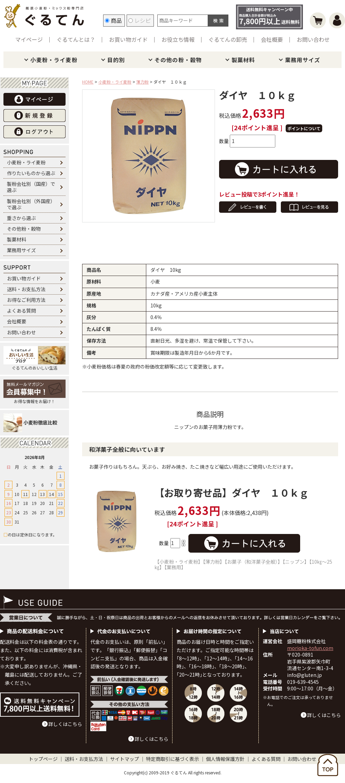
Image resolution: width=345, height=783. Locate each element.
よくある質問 (21, 310)
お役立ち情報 (178, 39)
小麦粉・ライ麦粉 (54, 60)
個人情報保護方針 (225, 758)
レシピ (139, 20)
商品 (113, 20)
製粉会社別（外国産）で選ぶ (31, 204)
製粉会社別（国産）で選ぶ (31, 186)
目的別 (116, 60)
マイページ (29, 39)
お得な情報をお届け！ (34, 392)
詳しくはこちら (65, 723)
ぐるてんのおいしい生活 (34, 358)
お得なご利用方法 (26, 299)
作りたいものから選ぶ (31, 173)
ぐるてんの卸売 (227, 39)
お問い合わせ (313, 39)
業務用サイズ (303, 60)
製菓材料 (243, 60)
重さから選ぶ (21, 217)
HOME (87, 82)
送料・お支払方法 (26, 289)
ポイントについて (304, 128)
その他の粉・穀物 (178, 60)
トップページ (43, 758)
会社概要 (272, 39)
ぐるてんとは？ (76, 39)
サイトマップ (124, 758)
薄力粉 (142, 82)
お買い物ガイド (128, 39)
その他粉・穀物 (24, 228)
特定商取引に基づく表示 (172, 758)
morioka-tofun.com (310, 647)
